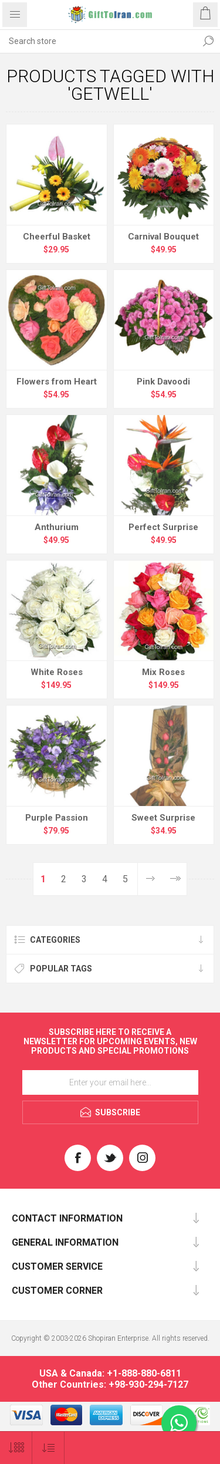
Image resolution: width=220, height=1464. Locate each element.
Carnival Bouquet (163, 236)
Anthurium (57, 527)
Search (208, 41)
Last (175, 879)
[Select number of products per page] (16, 1448)
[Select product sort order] (48, 1448)
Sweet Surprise (163, 817)
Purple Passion (56, 817)
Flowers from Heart (56, 381)
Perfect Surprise (163, 527)
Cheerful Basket (56, 236)
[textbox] (98, 41)
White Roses (57, 672)
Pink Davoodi (163, 381)
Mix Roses (163, 672)
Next (150, 879)
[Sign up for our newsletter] (110, 1082)
